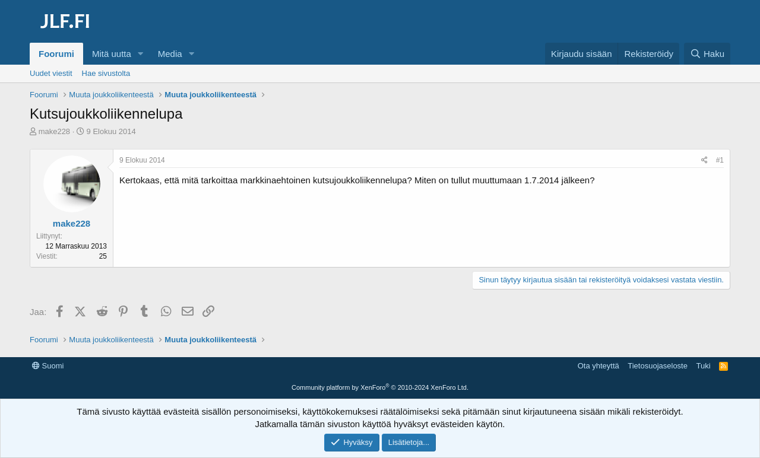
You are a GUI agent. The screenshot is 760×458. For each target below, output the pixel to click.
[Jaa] (704, 160)
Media (170, 54)
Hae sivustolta (106, 73)
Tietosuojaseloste (658, 365)
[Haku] (707, 54)
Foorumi (56, 54)
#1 (720, 160)
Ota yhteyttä (598, 365)
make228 (54, 131)
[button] (140, 54)
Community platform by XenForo (380, 387)
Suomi (48, 365)
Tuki (703, 365)
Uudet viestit (51, 73)
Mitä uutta (111, 54)
